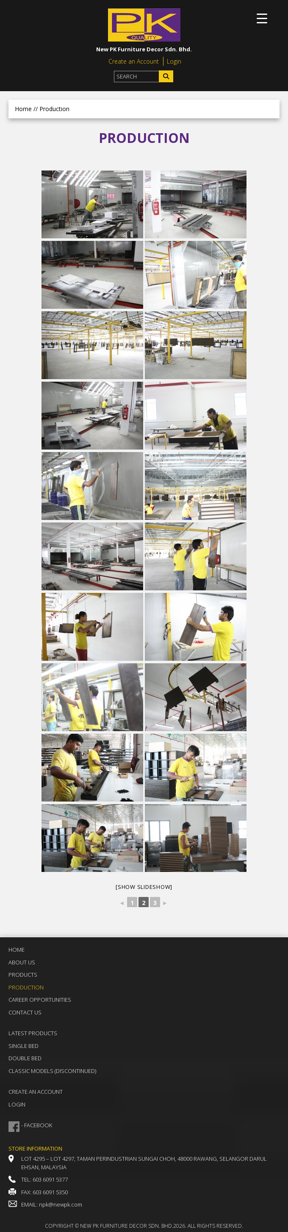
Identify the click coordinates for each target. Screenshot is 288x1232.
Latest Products (32, 1033)
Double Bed (25, 1058)
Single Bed (23, 1046)
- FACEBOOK (36, 1125)
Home (23, 109)
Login (174, 61)
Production (26, 987)
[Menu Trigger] (262, 18)
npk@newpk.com (60, 1204)
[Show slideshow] (144, 887)
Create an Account (133, 61)
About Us (21, 962)
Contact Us (25, 1012)
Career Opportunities (39, 999)
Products (22, 974)
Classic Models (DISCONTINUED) (52, 1071)
